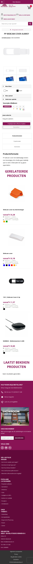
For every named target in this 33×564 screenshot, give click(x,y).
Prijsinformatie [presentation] (17, 141)
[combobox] (15, 23)
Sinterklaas (5, 514)
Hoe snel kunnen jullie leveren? (10, 470)
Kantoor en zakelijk (7, 498)
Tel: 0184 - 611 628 (5, 544)
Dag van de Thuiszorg (7, 520)
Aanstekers (5, 487)
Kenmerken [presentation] (17, 146)
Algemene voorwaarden (16, 551)
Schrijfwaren (5, 504)
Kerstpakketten (6, 517)
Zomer (3, 525)
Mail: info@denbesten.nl (7, 542)
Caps (3, 492)
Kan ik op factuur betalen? (9, 468)
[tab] (17, 135)
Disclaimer (16, 559)
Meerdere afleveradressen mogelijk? (11, 473)
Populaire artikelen (7, 484)
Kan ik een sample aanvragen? (10, 462)
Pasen (3, 523)
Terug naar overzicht (17, 30)
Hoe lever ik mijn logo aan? (9, 465)
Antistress (4, 489)
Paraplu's (4, 501)
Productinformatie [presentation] (17, 135)
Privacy (16, 554)
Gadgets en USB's (6, 495)
